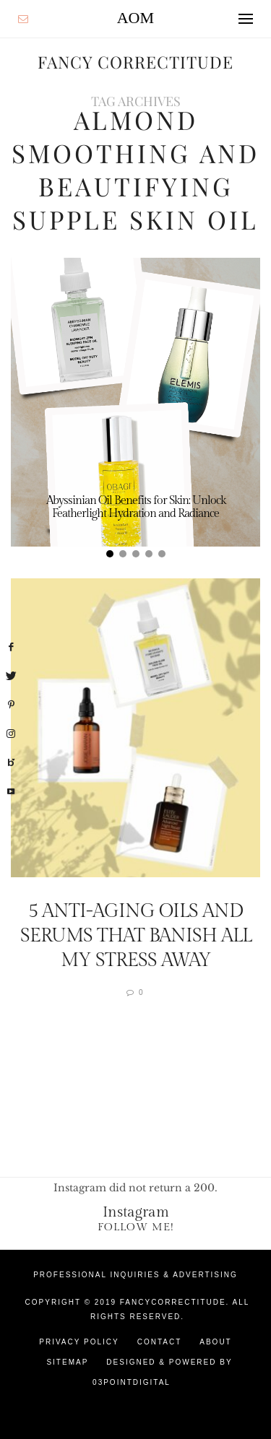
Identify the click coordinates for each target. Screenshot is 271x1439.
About (215, 1342)
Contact (159, 1342)
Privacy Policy (79, 1342)
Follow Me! (136, 1227)
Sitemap (67, 1362)
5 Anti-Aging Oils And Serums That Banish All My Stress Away (135, 935)
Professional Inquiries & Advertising (135, 1275)
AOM (135, 18)
